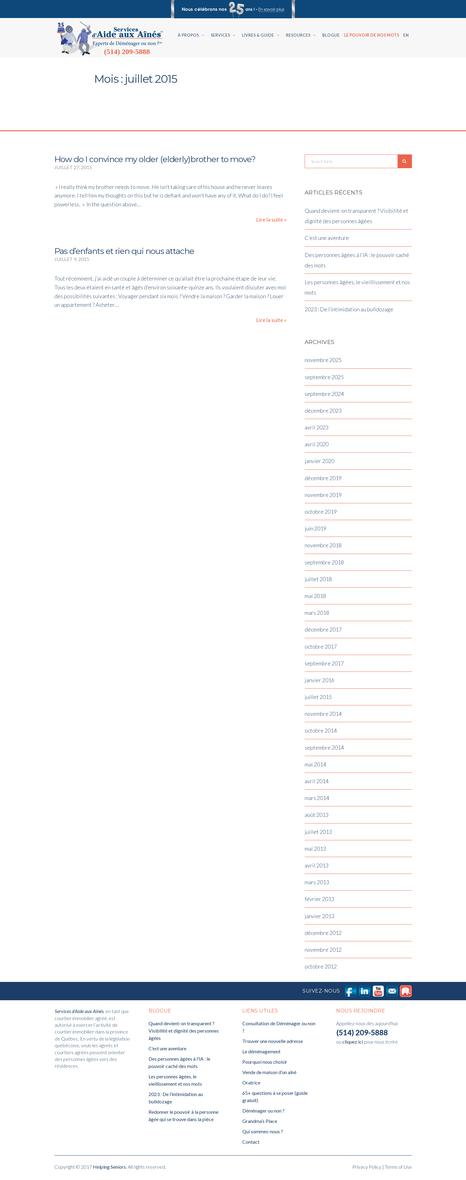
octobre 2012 (321, 968)
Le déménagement (261, 1053)
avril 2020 (316, 446)
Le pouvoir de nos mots (371, 35)
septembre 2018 (324, 563)
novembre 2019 (323, 496)
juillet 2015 (318, 698)
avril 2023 (316, 429)
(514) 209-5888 (127, 52)
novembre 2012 (323, 951)
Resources (298, 35)
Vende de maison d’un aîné (269, 1074)
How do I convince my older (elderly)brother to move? (155, 159)
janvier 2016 (319, 681)
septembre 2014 (324, 749)
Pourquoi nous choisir (264, 1063)
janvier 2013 (319, 917)
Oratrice (251, 1084)
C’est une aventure (327, 239)
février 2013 (319, 900)
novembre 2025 (323, 361)
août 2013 (316, 816)
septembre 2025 (324, 378)
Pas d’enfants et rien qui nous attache (124, 251)
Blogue (331, 35)
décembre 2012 (323, 934)
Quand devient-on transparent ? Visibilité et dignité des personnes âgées (184, 1032)
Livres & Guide (258, 35)
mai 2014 (315, 765)
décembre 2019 (323, 479)
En (406, 35)
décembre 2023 (323, 412)
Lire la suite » (271, 219)
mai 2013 (315, 850)
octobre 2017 (321, 648)
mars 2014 (317, 799)
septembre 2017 (324, 664)
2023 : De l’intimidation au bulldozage (349, 311)
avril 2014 (316, 783)
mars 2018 (317, 614)
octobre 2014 (321, 732)
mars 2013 (317, 884)
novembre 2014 (323, 715)
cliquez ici (352, 1043)
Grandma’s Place (259, 1123)
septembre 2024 (324, 395)
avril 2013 (316, 867)
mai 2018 (315, 597)
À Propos (188, 35)
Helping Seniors (109, 1168)
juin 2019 (315, 530)
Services (220, 35)
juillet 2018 (318, 580)
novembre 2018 (323, 547)
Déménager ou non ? (263, 1112)
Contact (250, 1143)
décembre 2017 (323, 631)
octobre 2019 (321, 513)
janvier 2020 (319, 462)
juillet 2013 (318, 833)
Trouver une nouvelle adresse (272, 1043)
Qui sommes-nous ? (262, 1133)
